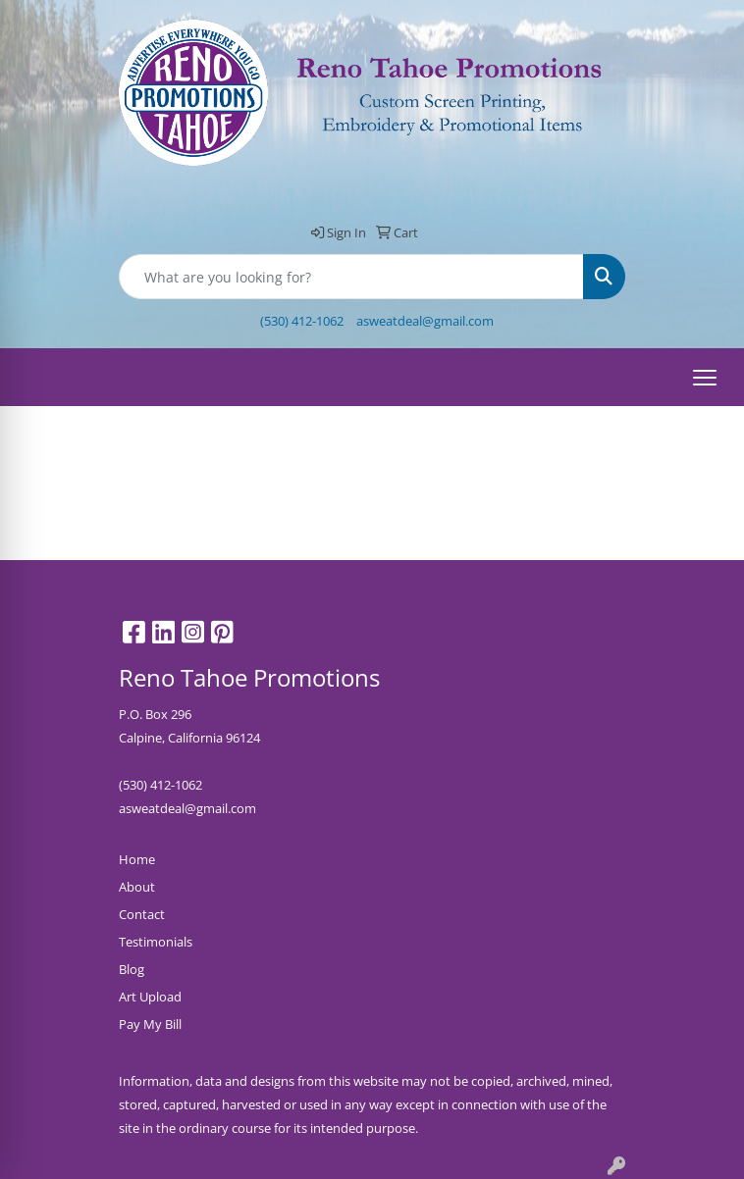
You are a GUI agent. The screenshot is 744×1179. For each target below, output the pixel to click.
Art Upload (150, 996)
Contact (142, 914)
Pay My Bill (150, 1024)
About (137, 887)
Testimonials (155, 941)
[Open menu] (704, 377)
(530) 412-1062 (302, 321)
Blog (131, 969)
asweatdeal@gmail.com (425, 321)
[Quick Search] (351, 276)
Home (137, 859)
